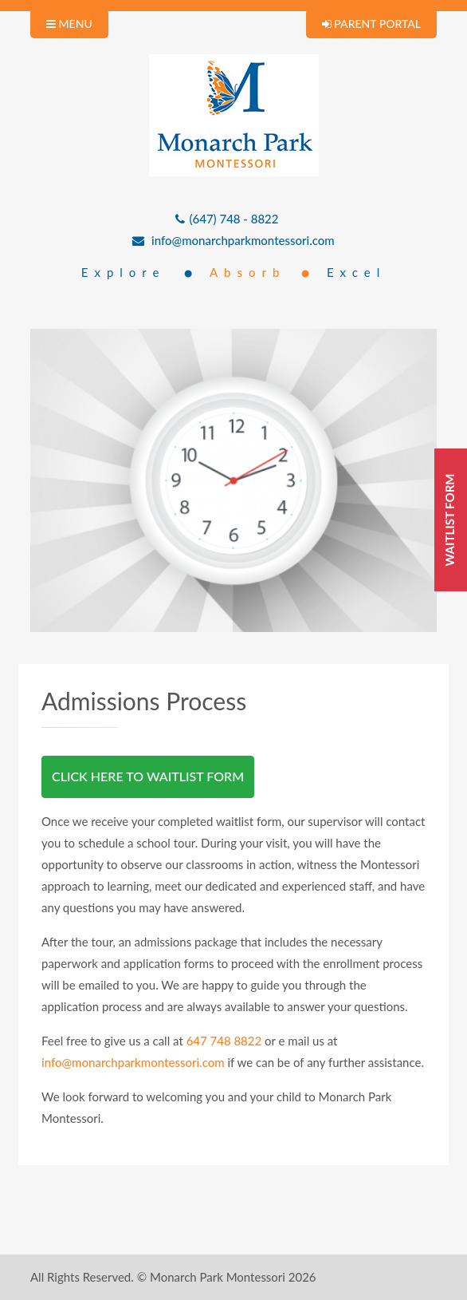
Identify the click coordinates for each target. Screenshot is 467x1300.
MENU (69, 23)
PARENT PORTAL (371, 23)
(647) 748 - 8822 (226, 218)
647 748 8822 (224, 1040)
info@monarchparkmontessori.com (233, 240)
